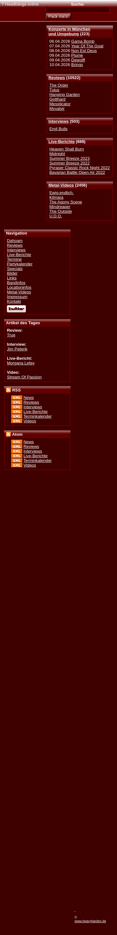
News (28, 397)
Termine (14, 259)
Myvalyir (57, 108)
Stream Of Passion (24, 377)
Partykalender (19, 264)
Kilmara (56, 197)
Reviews (56, 77)
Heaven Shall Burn (66, 149)
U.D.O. (55, 216)
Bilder (12, 273)
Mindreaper (59, 206)
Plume (77, 55)
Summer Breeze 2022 (69, 163)
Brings (77, 64)
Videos (29, 421)
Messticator (60, 104)
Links (12, 278)
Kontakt (14, 301)
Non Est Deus (84, 50)
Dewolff (78, 60)
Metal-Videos (61, 185)
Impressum (17, 296)
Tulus (54, 90)
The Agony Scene (65, 202)
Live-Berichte (61, 141)
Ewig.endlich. (61, 192)
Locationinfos (19, 287)
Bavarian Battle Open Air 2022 (77, 172)
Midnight (57, 153)
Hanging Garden (64, 94)
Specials (14, 268)
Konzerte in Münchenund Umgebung (69, 31)
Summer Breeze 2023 (69, 158)
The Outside (60, 211)
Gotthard (57, 99)
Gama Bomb (82, 41)
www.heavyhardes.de (90, 921)
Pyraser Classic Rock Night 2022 (79, 167)
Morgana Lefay (21, 363)
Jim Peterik (17, 349)
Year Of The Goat (87, 46)
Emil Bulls (58, 128)
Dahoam (14, 240)
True (11, 335)
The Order (58, 85)
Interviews (58, 121)
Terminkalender (37, 416)
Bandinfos (16, 282)
